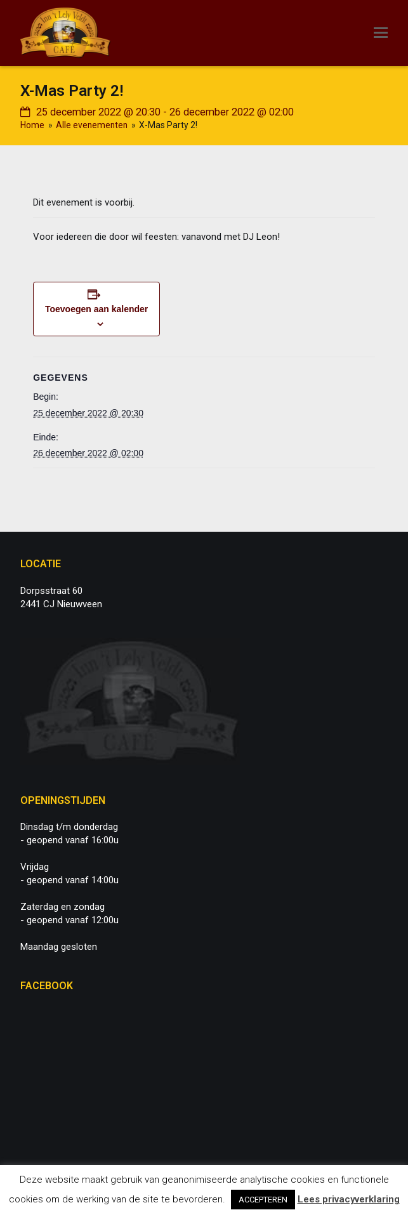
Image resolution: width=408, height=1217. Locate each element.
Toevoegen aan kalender (96, 309)
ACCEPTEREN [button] (263, 1199)
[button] (381, 33)
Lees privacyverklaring (349, 1199)
